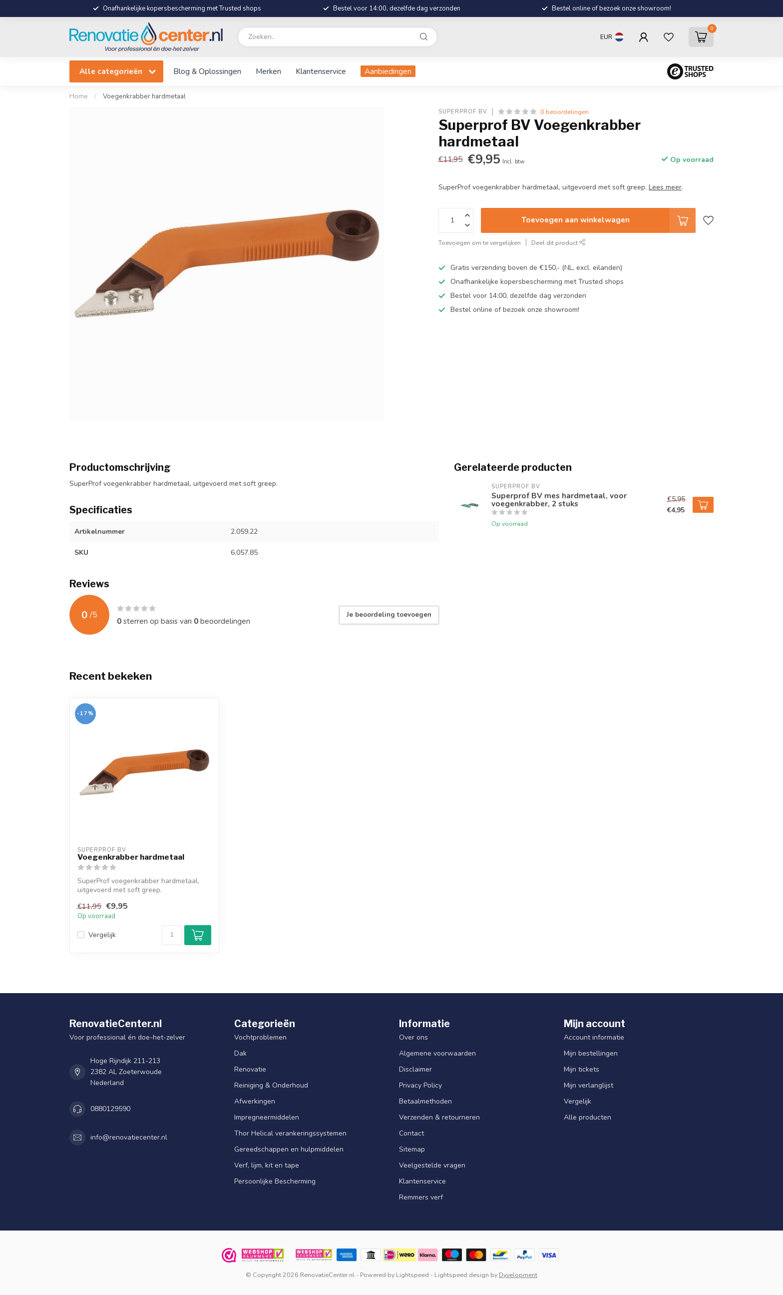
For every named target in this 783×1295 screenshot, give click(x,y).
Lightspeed (412, 1275)
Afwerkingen (254, 1101)
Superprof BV (462, 111)
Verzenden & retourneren (439, 1117)
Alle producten (587, 1117)
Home (78, 96)
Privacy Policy (420, 1085)
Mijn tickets (581, 1069)
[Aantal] (172, 935)
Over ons (413, 1037)
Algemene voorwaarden (437, 1053)
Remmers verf (421, 1197)
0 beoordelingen (564, 111)
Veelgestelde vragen (432, 1165)
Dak (240, 1053)
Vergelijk (102, 935)
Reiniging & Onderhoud (271, 1085)
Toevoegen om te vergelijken (479, 242)
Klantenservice (321, 71)
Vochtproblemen (260, 1037)
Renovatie (250, 1069)
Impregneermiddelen (266, 1117)
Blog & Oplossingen (207, 71)
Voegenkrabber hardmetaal (144, 96)
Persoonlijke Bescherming (275, 1181)
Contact (411, 1133)
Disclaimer (415, 1069)
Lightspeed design (461, 1275)
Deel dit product (558, 242)
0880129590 (110, 1109)
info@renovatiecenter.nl (128, 1137)
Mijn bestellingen (591, 1053)
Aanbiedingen (388, 71)
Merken (268, 71)
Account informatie (594, 1037)
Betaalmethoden (425, 1101)
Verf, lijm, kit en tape (266, 1165)
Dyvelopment (518, 1275)
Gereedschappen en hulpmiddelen (289, 1149)
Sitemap (412, 1149)
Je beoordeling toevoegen (389, 614)
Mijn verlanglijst (588, 1085)
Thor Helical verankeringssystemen (290, 1133)
